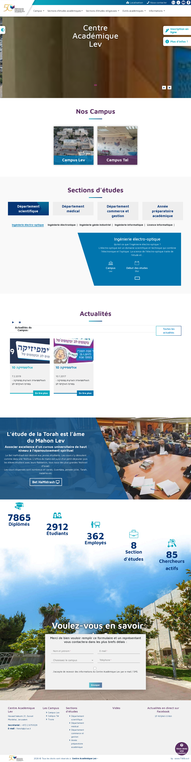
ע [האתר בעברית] (178, 3)
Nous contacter (157, 2)
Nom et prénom (61, 651)
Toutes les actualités (169, 330)
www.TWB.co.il (182, 758)
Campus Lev (54, 712)
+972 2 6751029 (29, 725)
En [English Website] (173, 3)
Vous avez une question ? (182, 749)
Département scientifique (77, 718)
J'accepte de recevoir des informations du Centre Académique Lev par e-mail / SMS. (95, 671)
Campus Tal (53, 716)
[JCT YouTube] (183, 3)
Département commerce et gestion (77, 733)
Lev (110, 271)
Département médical (77, 725)
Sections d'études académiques (64, 10)
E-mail (102, 651)
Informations (156, 10)
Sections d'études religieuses (102, 10)
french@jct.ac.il (23, 728)
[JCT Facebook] (188, 3)
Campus (38, 10)
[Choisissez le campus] (72, 660)
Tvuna (51, 719)
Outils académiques (133, 10)
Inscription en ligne (176, 30)
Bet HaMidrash (45, 482)
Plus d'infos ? (176, 41)
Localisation (134, 2)
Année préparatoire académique (77, 743)
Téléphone (104, 660)
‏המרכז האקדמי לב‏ (163, 716)
